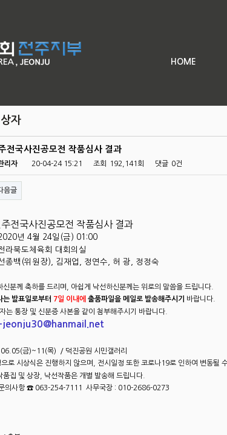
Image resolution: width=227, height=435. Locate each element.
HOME (183, 61)
